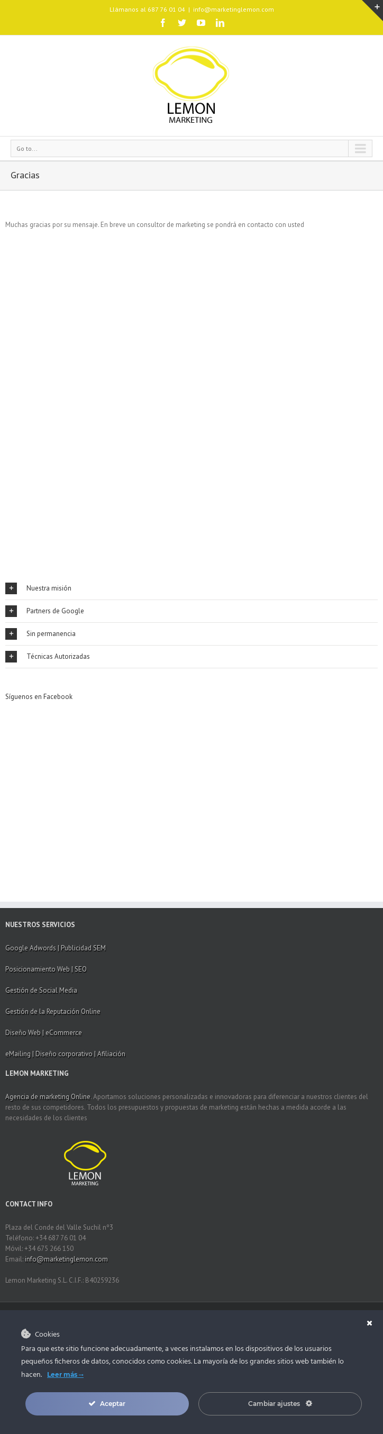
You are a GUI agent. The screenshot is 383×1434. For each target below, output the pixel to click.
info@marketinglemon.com (233, 9)
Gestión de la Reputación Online (53, 1011)
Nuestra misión (38, 588)
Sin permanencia (40, 634)
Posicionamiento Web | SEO (46, 969)
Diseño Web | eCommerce (43, 1032)
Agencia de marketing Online (47, 1096)
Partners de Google (44, 611)
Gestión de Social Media (41, 990)
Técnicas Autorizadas (47, 656)
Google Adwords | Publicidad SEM (55, 947)
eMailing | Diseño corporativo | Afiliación (65, 1053)
